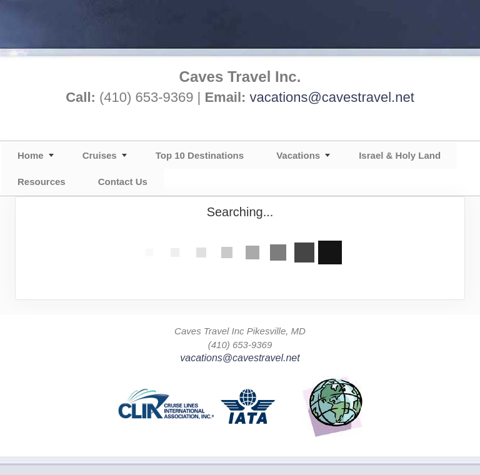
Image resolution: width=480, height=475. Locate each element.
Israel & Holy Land (400, 155)
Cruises (99, 155)
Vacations (298, 155)
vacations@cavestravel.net (332, 97)
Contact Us (123, 181)
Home (31, 155)
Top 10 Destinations (200, 155)
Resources (42, 181)
